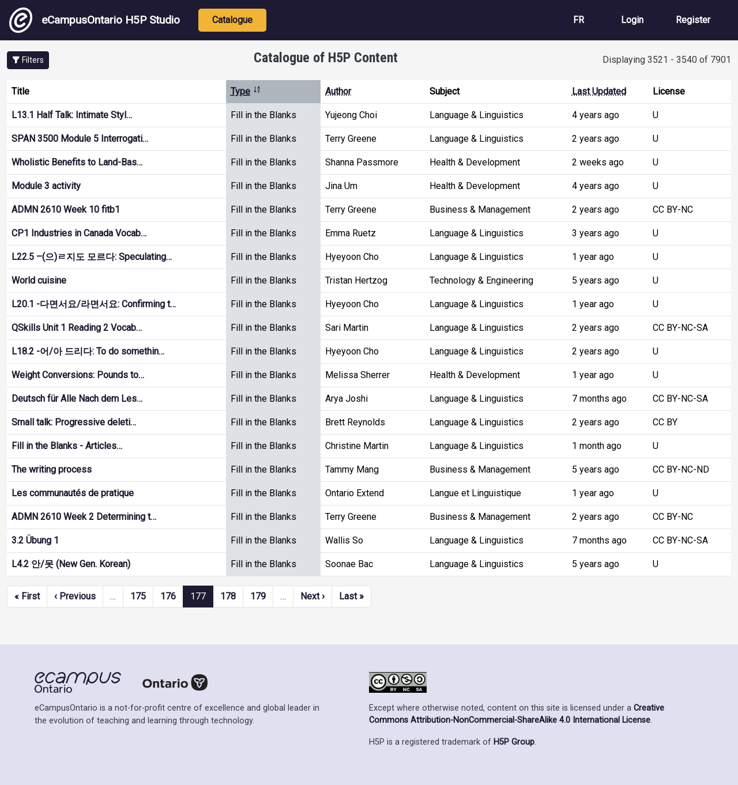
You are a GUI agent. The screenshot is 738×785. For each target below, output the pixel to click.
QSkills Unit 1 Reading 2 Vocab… (77, 327)
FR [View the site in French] (578, 19)
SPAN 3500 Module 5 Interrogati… (80, 138)
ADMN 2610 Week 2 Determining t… (84, 516)
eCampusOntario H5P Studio (94, 20)
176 (168, 596)
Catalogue (232, 19)
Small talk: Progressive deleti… (74, 422)
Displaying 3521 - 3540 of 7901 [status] (667, 59)
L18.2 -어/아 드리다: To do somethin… (88, 351)
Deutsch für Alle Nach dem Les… (77, 398)
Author (338, 91)
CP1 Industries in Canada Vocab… (79, 233)
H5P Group (514, 742)
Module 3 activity (46, 185)
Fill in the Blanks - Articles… (67, 445)
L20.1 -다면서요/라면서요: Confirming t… (94, 304)
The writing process (52, 469)
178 (228, 596)
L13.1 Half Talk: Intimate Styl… (72, 115)
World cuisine (39, 280)
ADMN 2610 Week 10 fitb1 (66, 209)
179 (258, 596)
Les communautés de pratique (73, 493)
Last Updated (599, 91)
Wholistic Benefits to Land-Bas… (77, 162)
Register (693, 19)
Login (632, 19)
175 (138, 596)
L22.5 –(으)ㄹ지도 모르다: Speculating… (92, 256)
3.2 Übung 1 (35, 540)
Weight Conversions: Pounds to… (78, 374)
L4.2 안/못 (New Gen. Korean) (71, 563)
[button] (28, 60)
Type (246, 91)
